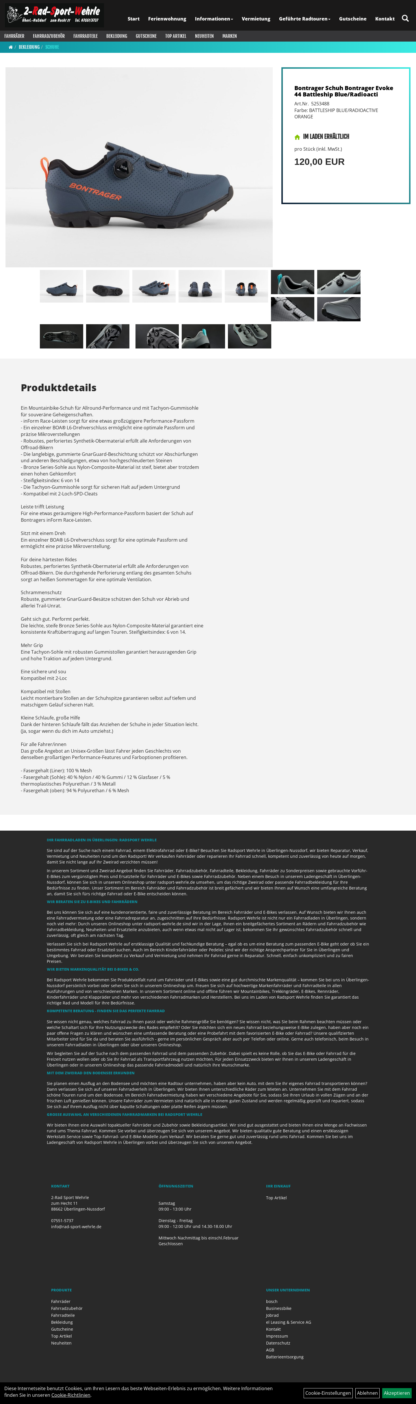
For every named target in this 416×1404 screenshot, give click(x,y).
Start (134, 19)
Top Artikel (175, 36)
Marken (229, 36)
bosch (272, 1301)
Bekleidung (116, 36)
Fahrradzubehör (49, 36)
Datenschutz (278, 1343)
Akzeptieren (397, 1393)
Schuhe (52, 47)
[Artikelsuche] (405, 18)
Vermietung (256, 19)
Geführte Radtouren (304, 19)
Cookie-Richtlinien (70, 1395)
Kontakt (385, 19)
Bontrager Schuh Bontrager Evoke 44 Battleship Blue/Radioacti (343, 91)
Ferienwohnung (167, 19)
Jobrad (272, 1315)
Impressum (277, 1336)
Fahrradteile (85, 36)
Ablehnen (367, 1393)
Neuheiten (204, 36)
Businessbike (278, 1308)
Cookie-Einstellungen (328, 1393)
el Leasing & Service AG (288, 1322)
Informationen (214, 19)
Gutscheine (353, 19)
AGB (270, 1350)
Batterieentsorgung (285, 1357)
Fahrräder (14, 36)
